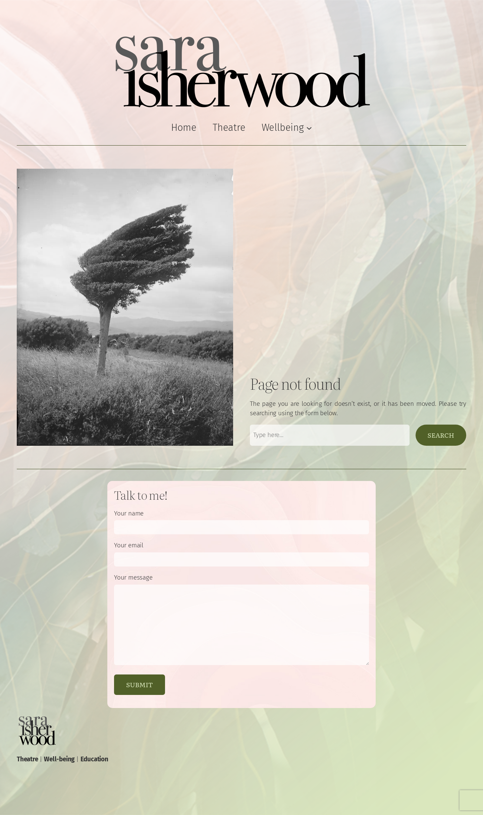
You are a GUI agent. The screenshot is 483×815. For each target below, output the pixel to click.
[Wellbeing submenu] (287, 127)
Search (441, 435)
